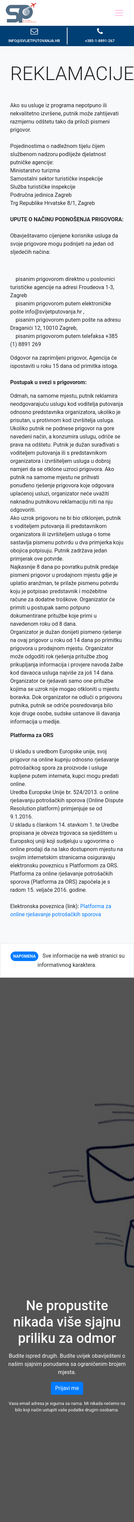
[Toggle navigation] (119, 13)
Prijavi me (67, 1388)
